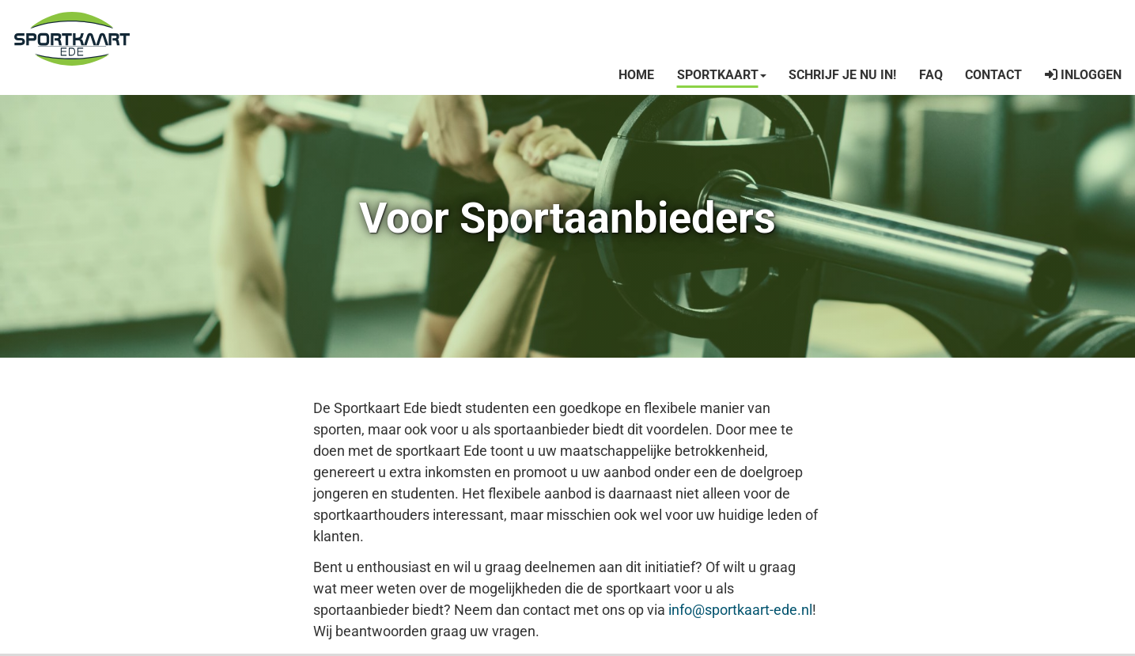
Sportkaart (721, 74)
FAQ (931, 74)
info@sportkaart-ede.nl (740, 609)
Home (636, 74)
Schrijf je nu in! (842, 74)
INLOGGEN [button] (1083, 74)
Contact (993, 74)
